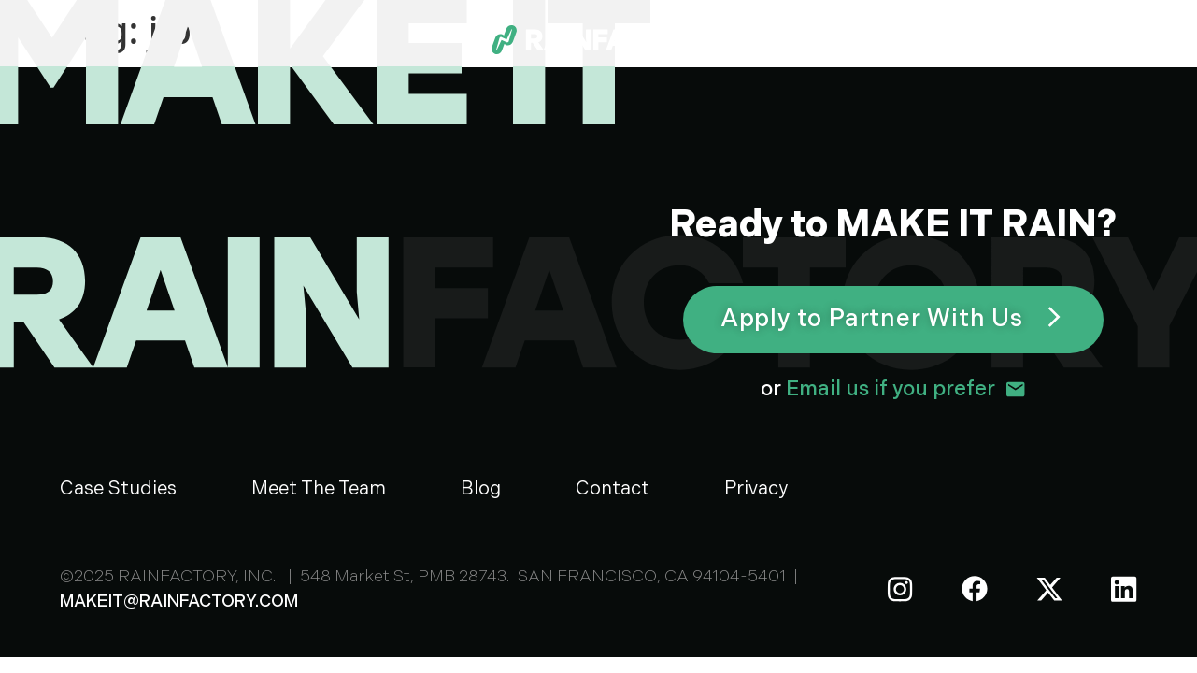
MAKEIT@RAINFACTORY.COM (179, 601)
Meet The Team (318, 489)
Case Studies (118, 489)
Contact (612, 489)
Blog (481, 489)
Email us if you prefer (878, 389)
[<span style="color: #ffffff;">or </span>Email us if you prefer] (1015, 389)
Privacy (756, 489)
